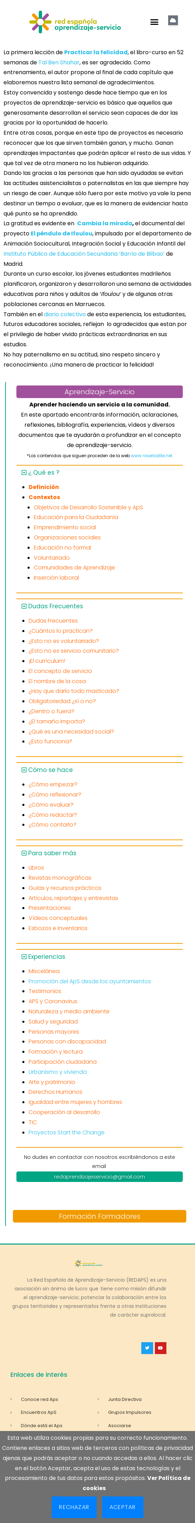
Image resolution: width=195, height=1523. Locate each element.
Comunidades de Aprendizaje (74, 568)
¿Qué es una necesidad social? (71, 732)
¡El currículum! (47, 661)
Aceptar (123, 1507)
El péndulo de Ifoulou (61, 233)
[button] (154, 22)
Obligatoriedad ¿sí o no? (62, 701)
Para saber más (52, 853)
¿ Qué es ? (43, 472)
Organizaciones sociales (67, 537)
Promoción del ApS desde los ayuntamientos (90, 981)
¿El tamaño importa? (57, 721)
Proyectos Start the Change (67, 1132)
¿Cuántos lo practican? (61, 631)
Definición (44, 487)
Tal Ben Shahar (59, 62)
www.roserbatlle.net (151, 456)
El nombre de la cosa (57, 681)
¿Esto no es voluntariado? (64, 641)
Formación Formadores (99, 1216)
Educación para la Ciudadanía (76, 517)
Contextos (44, 497)
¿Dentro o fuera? (51, 711)
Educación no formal (62, 548)
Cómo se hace (50, 770)
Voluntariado (52, 558)
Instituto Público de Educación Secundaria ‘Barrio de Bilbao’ (84, 254)
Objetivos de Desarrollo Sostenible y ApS (88, 507)
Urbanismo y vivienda (58, 1072)
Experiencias (46, 956)
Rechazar (74, 1507)
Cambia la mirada (104, 223)
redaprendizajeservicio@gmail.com (99, 1176)
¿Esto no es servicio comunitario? (74, 651)
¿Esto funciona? (50, 741)
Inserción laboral (56, 578)
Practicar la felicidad (96, 52)
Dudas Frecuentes (55, 606)
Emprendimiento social (65, 527)
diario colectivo (64, 314)
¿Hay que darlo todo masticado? (74, 691)
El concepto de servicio (60, 671)
